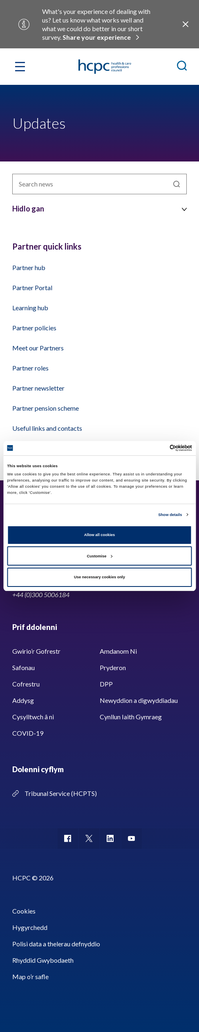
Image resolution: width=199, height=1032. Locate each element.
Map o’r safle (30, 976)
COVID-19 (27, 733)
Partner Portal (32, 287)
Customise (100, 556)
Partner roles (30, 368)
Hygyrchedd (29, 927)
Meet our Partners (38, 348)
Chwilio (176, 184)
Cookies (24, 911)
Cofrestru (26, 684)
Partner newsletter (38, 388)
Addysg (23, 700)
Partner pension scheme (45, 408)
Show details (170, 515)
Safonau (23, 667)
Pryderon (113, 667)
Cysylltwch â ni (33, 717)
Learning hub (30, 307)
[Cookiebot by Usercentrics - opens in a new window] (156, 448)
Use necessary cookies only (99, 577)
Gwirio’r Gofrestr (36, 651)
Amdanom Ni (118, 651)
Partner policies (34, 328)
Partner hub (28, 267)
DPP (106, 684)
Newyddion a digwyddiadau (139, 700)
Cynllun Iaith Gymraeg (131, 717)
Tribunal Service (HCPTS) (61, 793)
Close (185, 24)
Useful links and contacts (47, 428)
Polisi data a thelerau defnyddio (56, 944)
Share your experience (97, 37)
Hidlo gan (28, 208)
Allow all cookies (99, 535)
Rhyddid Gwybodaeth (43, 960)
